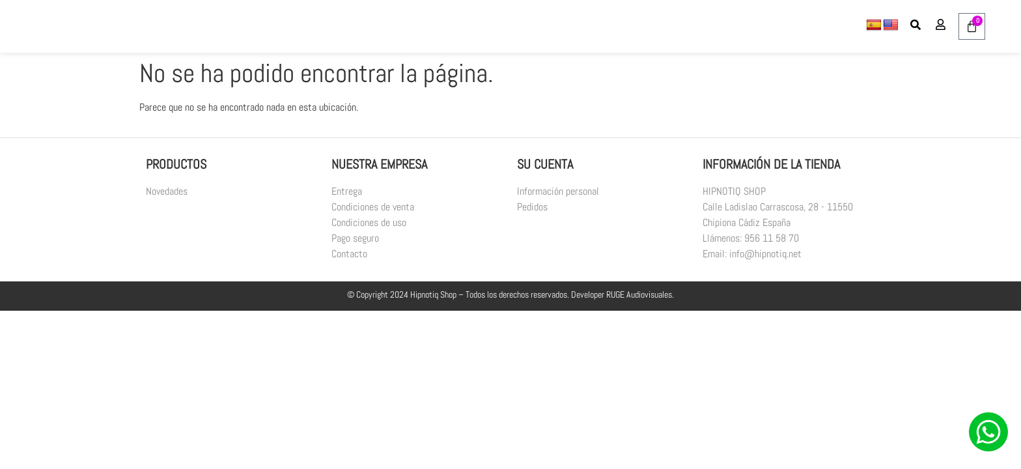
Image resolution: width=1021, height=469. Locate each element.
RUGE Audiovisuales (639, 294)
